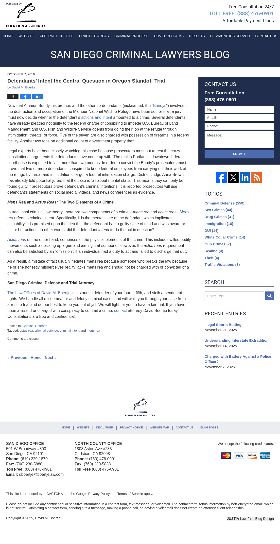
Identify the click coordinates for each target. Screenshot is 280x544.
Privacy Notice (131, 427)
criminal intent (70, 330)
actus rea (26, 330)
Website (26, 36)
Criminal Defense (34, 326)
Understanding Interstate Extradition (237, 340)
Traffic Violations (222, 264)
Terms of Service (130, 494)
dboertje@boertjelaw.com (41, 474)
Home (8, 36)
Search (269, 295)
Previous (17, 358)
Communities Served (230, 36)
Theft (212, 258)
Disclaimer (104, 427)
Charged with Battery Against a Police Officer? (238, 359)
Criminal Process (131, 36)
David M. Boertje (47, 518)
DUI (212, 230)
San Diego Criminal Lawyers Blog (26, 15)
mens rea (93, 330)
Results (197, 36)
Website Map (159, 427)
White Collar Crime (225, 237)
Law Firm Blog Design (250, 519)
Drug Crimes (219, 217)
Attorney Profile (56, 36)
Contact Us (184, 427)
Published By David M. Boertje (241, 14)
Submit (239, 154)
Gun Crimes (218, 244)
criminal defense (46, 330)
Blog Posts (209, 427)
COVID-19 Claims (169, 36)
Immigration (219, 223)
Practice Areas (94, 36)
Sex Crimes (218, 210)
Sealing (214, 251)
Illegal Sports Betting (223, 325)
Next (51, 358)
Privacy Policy (99, 494)
